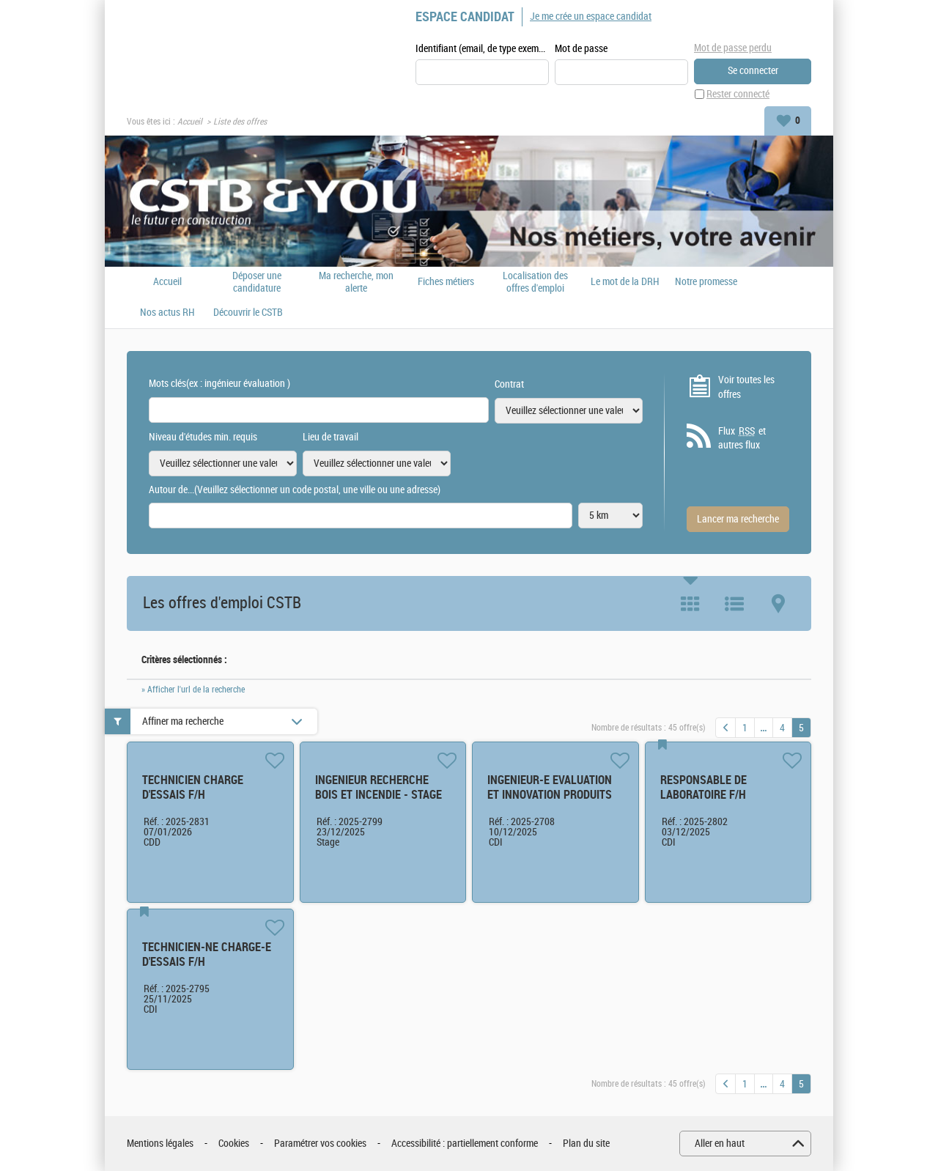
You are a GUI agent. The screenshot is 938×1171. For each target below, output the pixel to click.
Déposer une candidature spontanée (256, 282)
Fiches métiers (446, 282)
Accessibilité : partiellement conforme (464, 1143)
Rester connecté (737, 94)
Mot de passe (581, 49)
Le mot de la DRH (625, 282)
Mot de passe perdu (733, 48)
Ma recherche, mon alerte (356, 282)
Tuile (690, 604)
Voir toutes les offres (746, 387)
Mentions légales (160, 1143)
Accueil (189, 122)
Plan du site (586, 1143)
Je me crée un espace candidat (590, 16)
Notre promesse (706, 282)
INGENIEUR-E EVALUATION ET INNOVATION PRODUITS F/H (549, 794)
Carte (778, 604)
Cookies (233, 1143)
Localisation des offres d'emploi (535, 282)
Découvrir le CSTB (248, 313)
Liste (734, 604)
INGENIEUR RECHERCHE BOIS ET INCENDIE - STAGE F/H (378, 794)
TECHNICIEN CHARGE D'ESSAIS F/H (192, 787)
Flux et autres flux (742, 438)
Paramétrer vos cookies (320, 1143)
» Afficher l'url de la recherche (193, 689)
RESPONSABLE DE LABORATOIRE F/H (703, 787)
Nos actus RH (167, 313)
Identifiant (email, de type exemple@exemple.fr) (482, 49)
